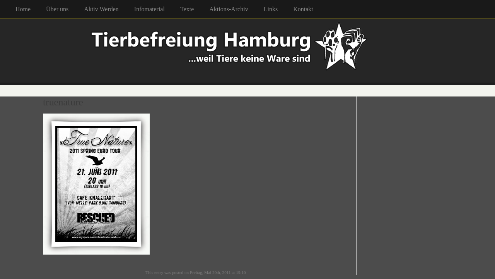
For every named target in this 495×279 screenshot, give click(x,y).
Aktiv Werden (101, 9)
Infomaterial (149, 9)
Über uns (57, 9)
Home (23, 9)
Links (271, 9)
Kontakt (303, 9)
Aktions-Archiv (228, 9)
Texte (187, 9)
